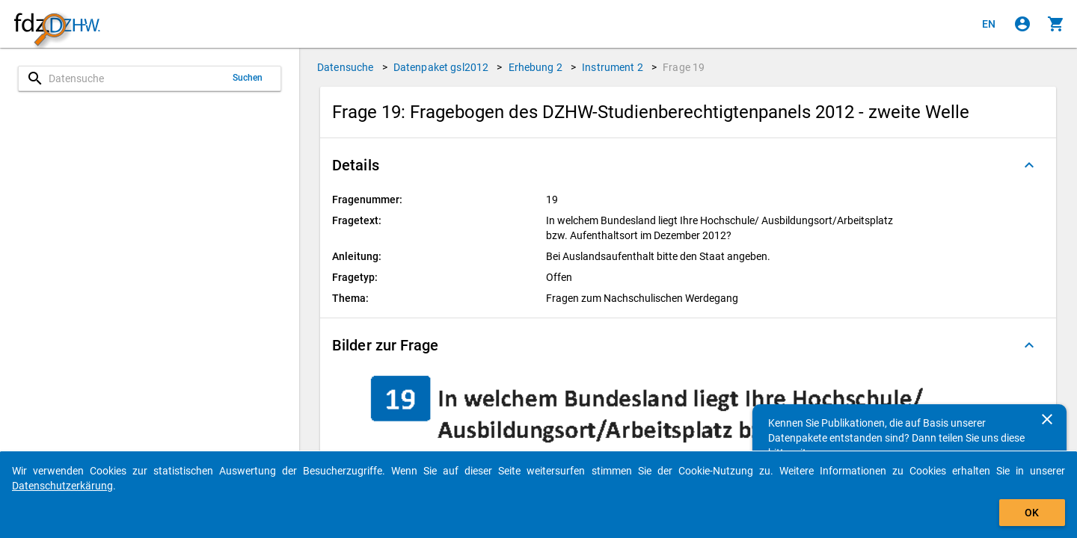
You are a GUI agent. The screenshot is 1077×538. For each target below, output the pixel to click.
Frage (684, 67)
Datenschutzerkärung (62, 486)
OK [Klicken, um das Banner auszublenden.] (1032, 513)
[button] (688, 165)
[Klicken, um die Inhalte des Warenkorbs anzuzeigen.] (1056, 24)
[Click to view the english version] (989, 24)
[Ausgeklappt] (1029, 165)
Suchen (248, 77)
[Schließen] (1047, 419)
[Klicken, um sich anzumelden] (1022, 24)
